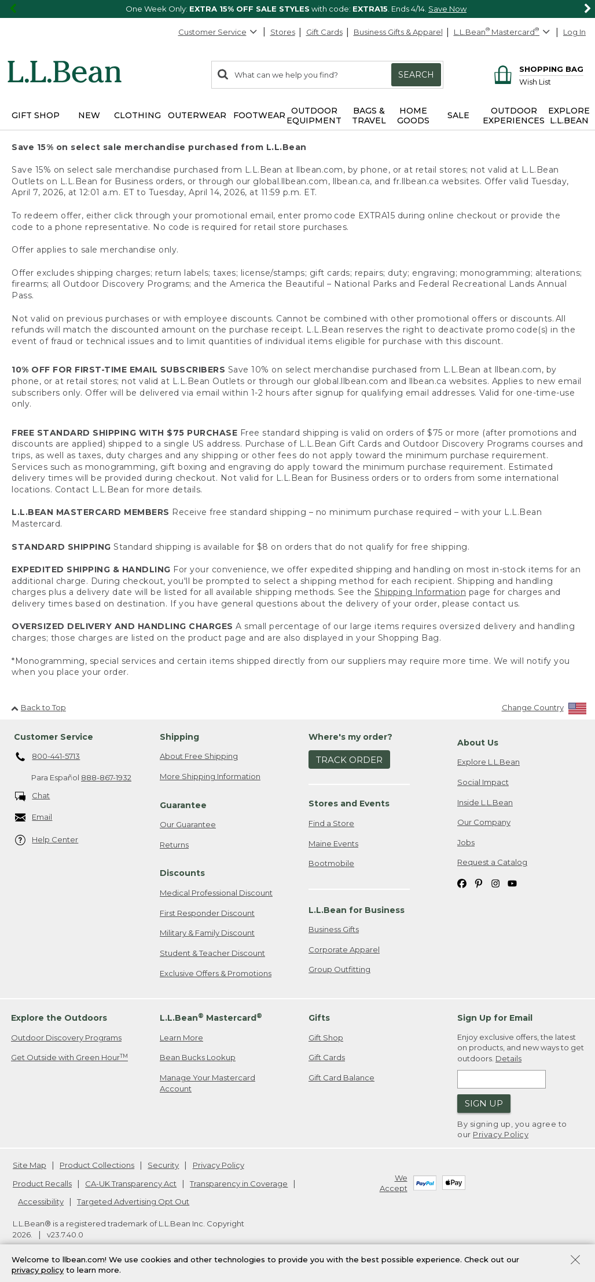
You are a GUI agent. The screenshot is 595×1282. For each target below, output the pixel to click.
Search (416, 75)
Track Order (349, 759)
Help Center (47, 840)
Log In (574, 31)
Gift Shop (325, 1037)
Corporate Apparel (344, 949)
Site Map (29, 1165)
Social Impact (483, 782)
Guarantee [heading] (183, 805)
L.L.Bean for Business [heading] (356, 910)
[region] (297, 9)
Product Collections (97, 1165)
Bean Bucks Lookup (198, 1057)
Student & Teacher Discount (212, 953)
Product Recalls (42, 1183)
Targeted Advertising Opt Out (133, 1201)
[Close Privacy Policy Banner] (575, 1261)
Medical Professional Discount (216, 892)
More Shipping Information (210, 776)
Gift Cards (324, 31)
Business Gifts (333, 929)
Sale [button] (458, 115)
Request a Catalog (492, 862)
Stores (282, 31)
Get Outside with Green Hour (69, 1057)
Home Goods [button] (413, 115)
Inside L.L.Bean (485, 802)
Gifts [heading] (319, 1018)
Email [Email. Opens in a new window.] (34, 817)
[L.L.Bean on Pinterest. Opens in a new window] (478, 882)
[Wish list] (551, 81)
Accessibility (41, 1201)
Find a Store (331, 823)
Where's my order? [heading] (350, 737)
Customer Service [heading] (53, 737)
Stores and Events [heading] (349, 803)
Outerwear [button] (197, 115)
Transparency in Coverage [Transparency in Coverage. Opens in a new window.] (239, 1183)
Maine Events (333, 843)
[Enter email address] (501, 1079)
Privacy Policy (500, 1134)
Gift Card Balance (341, 1077)
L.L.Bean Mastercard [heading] (211, 1017)
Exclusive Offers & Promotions (215, 973)
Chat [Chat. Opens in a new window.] (32, 796)
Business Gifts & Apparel (398, 31)
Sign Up (484, 1103)
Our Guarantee (188, 824)
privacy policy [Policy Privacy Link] (38, 1270)
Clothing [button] (137, 115)
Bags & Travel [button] (369, 115)
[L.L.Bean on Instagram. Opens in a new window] (495, 882)
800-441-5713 (47, 757)
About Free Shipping (199, 756)
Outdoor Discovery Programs (66, 1037)
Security (163, 1165)
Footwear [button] (259, 115)
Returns (174, 844)
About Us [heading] (477, 742)
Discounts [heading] (182, 873)
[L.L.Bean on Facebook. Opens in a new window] (462, 882)
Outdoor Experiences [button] (514, 115)
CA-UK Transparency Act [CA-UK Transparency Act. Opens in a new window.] (131, 1183)
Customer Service (218, 31)
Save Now (447, 8)
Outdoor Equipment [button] (314, 115)
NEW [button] (89, 115)
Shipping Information (420, 592)
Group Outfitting (339, 969)
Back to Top (38, 707)
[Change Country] (544, 710)
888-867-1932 (106, 777)
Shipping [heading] (179, 737)
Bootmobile (331, 863)
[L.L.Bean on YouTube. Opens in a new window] (512, 882)
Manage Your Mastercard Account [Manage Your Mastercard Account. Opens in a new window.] (207, 1083)
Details (508, 1058)
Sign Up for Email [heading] (494, 1018)
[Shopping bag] (536, 68)
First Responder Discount (207, 913)
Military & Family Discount (207, 932)
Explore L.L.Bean (488, 761)
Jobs (466, 842)
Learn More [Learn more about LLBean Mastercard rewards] (181, 1037)
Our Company (483, 822)
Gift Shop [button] (36, 115)
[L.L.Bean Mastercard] (503, 32)
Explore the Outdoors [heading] (59, 1018)
